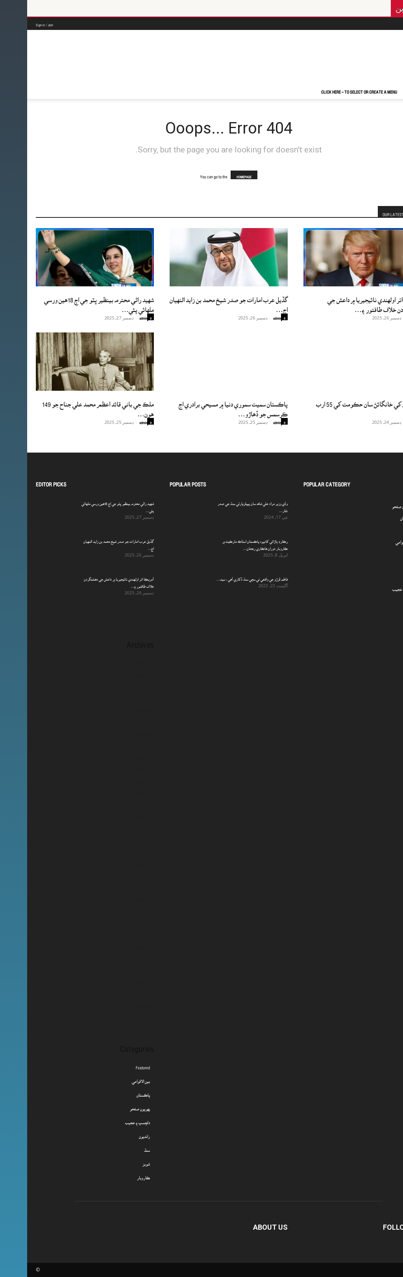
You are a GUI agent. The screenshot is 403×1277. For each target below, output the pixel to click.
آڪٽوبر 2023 (116, 968)
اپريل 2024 (118, 897)
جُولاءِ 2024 (118, 861)
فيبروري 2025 (116, 779)
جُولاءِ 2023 (118, 1003)
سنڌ (120, 1147)
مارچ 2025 (119, 767)
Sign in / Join (17, 23)
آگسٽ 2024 (117, 850)
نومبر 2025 (118, 672)
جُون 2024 (119, 873)
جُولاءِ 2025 (118, 720)
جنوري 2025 (117, 791)
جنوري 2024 (117, 932)
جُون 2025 (119, 731)
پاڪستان (116, 1092)
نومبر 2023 (118, 956)
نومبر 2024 (118, 814)
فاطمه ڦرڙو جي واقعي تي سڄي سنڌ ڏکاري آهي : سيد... (225, 577)
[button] (384, 91)
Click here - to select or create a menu (332, 89)
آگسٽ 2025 (117, 708)
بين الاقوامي (114, 1078)
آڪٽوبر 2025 (116, 684)
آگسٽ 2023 (117, 991)
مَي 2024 (120, 885)
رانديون (117, 1134)
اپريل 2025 (119, 755)
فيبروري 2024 (115, 920)
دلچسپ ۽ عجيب (110, 1120)
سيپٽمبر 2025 (116, 696)
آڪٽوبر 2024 (116, 826)
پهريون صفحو (113, 1106)
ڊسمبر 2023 (118, 944)
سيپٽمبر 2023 (116, 980)
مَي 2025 (120, 743)
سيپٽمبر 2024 (116, 838)
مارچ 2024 (118, 909)
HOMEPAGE (216, 175)
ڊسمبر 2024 (117, 802)
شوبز (119, 1161)
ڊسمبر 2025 (118, 661)
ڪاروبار (116, 1175)
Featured (116, 1065)
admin (116, 316)
